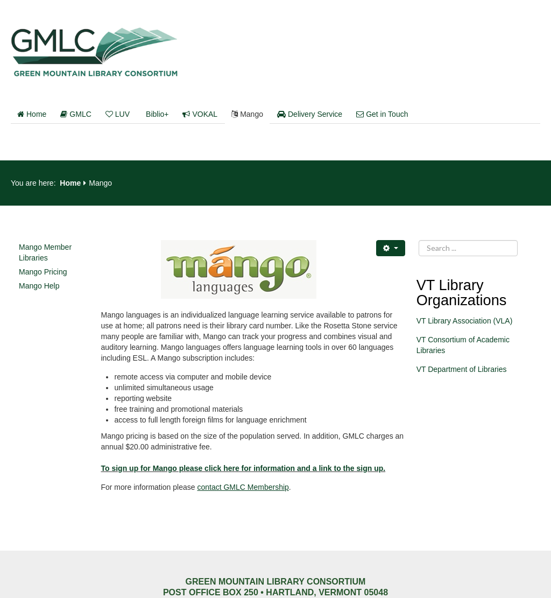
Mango (247, 114)
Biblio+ (157, 114)
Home (31, 114)
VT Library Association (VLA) (464, 320)
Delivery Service (309, 114)
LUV (117, 114)
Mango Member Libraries (45, 252)
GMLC (75, 114)
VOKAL (199, 114)
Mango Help (39, 286)
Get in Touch (382, 114)
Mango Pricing (43, 272)
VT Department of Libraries (461, 369)
